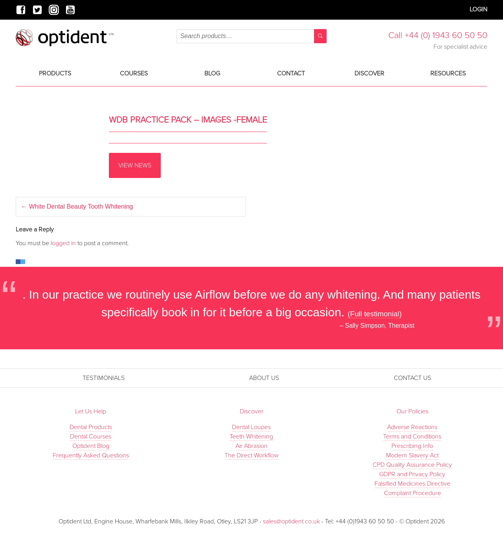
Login (478, 9)
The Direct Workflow (251, 455)
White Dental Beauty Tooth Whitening (77, 206)
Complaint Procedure (412, 493)
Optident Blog (90, 446)
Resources (448, 73)
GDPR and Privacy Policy (412, 474)
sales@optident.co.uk (292, 521)
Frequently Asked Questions (91, 455)
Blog (212, 73)
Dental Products (91, 427)
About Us (264, 378)
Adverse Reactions (412, 427)
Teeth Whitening (251, 436)
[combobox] (251, 36)
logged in (63, 243)
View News (134, 165)
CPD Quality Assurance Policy (412, 465)
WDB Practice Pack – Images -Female (188, 120)
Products (55, 73)
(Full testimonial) (375, 314)
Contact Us (412, 378)
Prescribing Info (412, 446)
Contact (291, 73)
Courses (134, 73)
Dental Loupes (251, 427)
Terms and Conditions (412, 436)
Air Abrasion (251, 446)
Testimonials (104, 378)
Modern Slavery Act (412, 455)
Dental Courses (90, 436)
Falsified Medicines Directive (412, 484)
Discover (369, 73)
